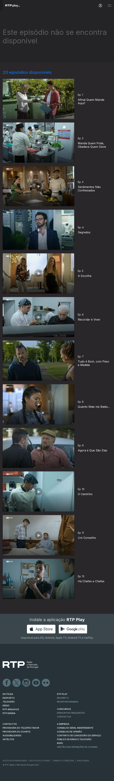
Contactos (64, 716)
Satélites (8, 739)
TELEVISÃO (9, 701)
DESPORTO (9, 698)
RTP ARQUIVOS (11, 709)
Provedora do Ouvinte (16, 731)
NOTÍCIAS (8, 694)
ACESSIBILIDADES (12, 735)
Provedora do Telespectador (21, 728)
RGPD (60, 743)
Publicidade (83, 761)
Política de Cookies (39, 761)
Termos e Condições (63, 761)
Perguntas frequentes (71, 713)
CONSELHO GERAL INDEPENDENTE (75, 728)
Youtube (36, 683)
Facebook (7, 683)
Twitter (16, 683)
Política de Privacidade (15, 761)
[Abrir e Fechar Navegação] (109, 5)
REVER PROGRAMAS (67, 701)
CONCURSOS (64, 709)
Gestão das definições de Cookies (77, 747)
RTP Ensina (9, 713)
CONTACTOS (10, 724)
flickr (46, 683)
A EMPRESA (63, 724)
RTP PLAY (62, 694)
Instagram (26, 683)
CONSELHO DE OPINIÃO (69, 731)
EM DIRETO (63, 698)
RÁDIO (6, 705)
